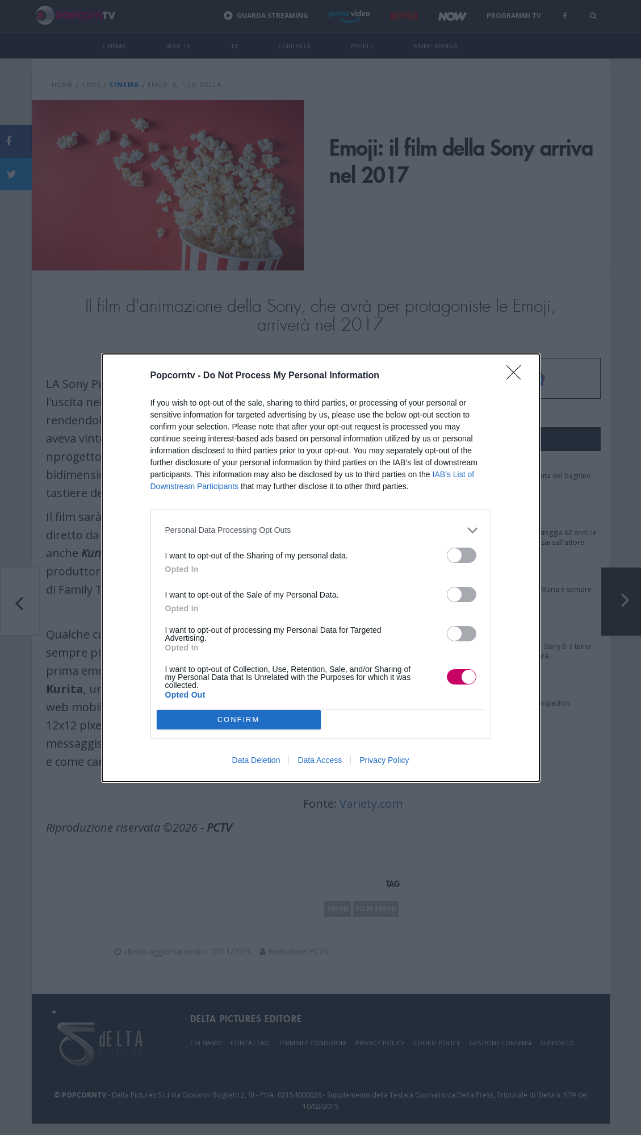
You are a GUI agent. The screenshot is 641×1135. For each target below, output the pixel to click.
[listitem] (320, 530)
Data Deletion (256, 760)
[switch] (461, 555)
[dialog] (320, 568)
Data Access (320, 760)
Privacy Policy (384, 760)
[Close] (517, 376)
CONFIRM (238, 719)
